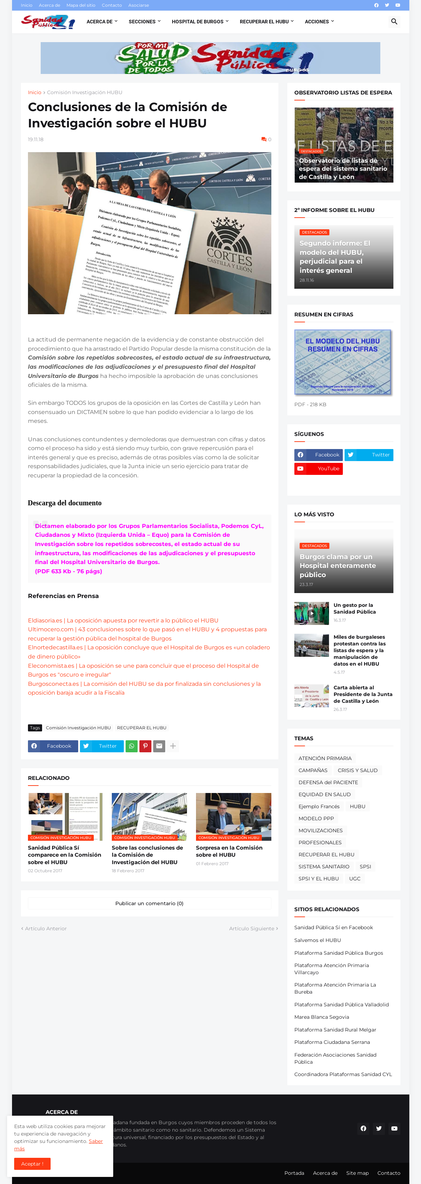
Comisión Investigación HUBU (84, 93)
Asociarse (138, 5)
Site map (357, 1173)
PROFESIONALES (320, 842)
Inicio (27, 5)
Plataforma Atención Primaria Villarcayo (331, 969)
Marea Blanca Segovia (321, 1017)
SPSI (365, 866)
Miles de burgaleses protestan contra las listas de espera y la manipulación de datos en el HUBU (360, 650)
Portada (294, 1173)
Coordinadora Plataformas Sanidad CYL (343, 1074)
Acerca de (49, 5)
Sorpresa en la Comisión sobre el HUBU (229, 851)
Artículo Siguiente (251, 928)
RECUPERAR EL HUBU (142, 727)
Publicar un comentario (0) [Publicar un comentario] (149, 903)
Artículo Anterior (46, 928)
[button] (394, 22)
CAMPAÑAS (313, 770)
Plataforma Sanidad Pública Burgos (338, 953)
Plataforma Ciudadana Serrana (332, 1042)
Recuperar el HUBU (264, 21)
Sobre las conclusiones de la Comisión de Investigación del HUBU (147, 855)
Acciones (317, 21)
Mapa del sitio (81, 5)
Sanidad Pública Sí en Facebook (333, 927)
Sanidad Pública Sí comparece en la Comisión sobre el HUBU (64, 855)
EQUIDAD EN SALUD (325, 794)
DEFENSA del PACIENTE (328, 782)
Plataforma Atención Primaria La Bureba (335, 988)
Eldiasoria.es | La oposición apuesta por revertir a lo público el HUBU (123, 620)
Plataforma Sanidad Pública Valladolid (341, 1004)
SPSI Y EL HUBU (319, 878)
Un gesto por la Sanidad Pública (355, 608)
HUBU (357, 806)
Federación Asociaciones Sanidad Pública (335, 1058)
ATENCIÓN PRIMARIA (325, 758)
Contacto (112, 5)
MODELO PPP (316, 818)
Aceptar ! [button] (32, 1164)
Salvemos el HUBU (317, 940)
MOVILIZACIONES (321, 830)
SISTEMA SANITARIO (324, 866)
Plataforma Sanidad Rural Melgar (335, 1030)
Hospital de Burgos (198, 21)
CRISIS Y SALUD (358, 770)
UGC (355, 878)
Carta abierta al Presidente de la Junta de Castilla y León (363, 694)
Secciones (142, 21)
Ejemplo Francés (319, 806)
